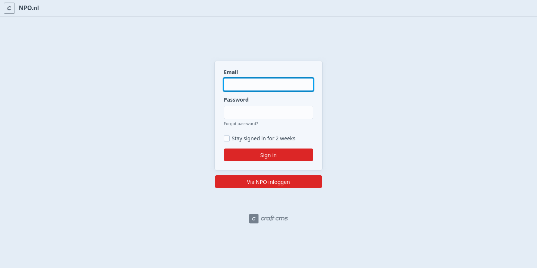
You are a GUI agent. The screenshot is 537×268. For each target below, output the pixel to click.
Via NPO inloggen (268, 181)
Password (236, 99)
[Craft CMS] (268, 219)
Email (231, 72)
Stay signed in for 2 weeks (263, 138)
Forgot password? (241, 123)
